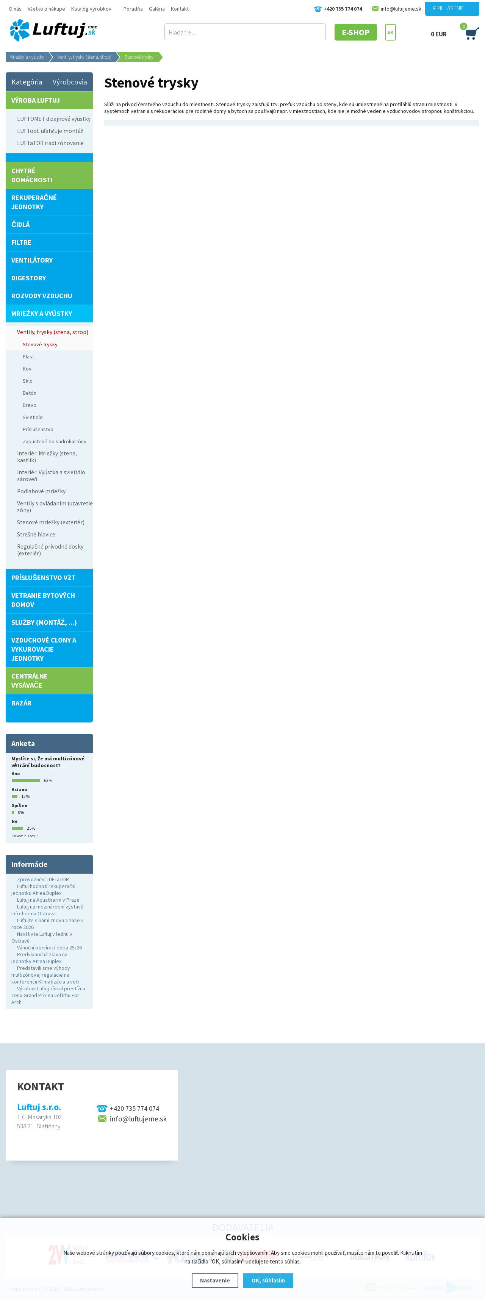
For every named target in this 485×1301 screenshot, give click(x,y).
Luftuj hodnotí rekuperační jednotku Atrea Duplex (43, 889)
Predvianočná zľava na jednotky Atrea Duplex (39, 958)
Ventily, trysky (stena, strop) (84, 57)
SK (390, 32)
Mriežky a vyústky (26, 57)
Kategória (26, 81)
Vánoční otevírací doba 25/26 (49, 947)
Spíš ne (19, 805)
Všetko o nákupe (46, 8)
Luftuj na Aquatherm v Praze (48, 899)
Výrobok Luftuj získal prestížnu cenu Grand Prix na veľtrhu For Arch (48, 995)
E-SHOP (356, 32)
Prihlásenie (448, 8)
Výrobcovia (70, 81)
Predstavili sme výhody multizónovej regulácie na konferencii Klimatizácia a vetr (45, 975)
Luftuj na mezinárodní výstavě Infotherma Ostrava (47, 910)
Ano (16, 773)
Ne (14, 821)
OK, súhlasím (268, 1280)
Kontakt (180, 8)
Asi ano (19, 789)
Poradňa (133, 8)
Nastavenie (215, 1280)
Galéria (157, 8)
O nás (15, 8)
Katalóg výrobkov (91, 8)
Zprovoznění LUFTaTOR (43, 879)
